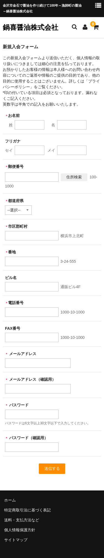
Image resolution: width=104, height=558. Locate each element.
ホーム (10, 500)
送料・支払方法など (21, 520)
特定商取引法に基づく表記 (27, 510)
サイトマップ (15, 540)
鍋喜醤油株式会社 (30, 27)
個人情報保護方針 (19, 530)
